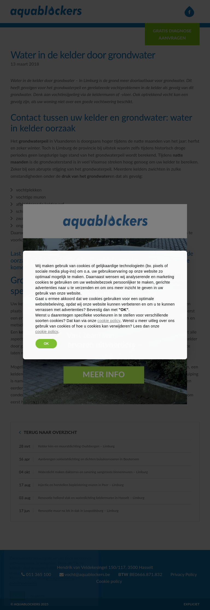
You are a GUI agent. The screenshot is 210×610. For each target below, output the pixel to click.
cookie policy (108, 320)
